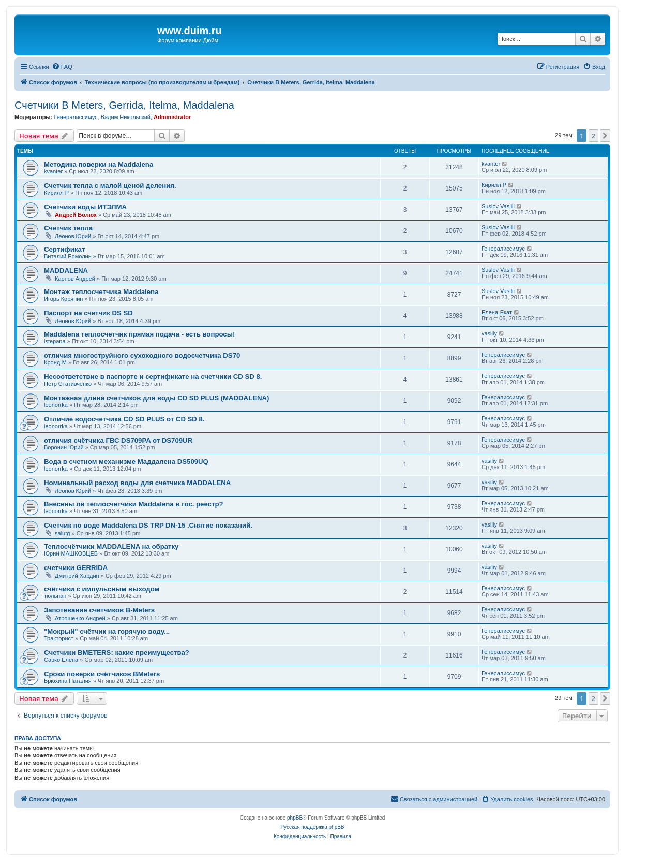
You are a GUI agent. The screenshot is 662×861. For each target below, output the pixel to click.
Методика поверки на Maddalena (98, 164)
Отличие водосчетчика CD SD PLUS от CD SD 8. (124, 419)
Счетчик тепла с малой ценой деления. (110, 185)
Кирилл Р (56, 192)
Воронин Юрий (64, 447)
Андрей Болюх (76, 215)
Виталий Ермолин (68, 256)
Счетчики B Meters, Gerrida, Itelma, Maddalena (124, 105)
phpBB (295, 818)
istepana (55, 341)
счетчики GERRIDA (76, 568)
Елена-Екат (497, 312)
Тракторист (58, 638)
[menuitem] (62, 67)
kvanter (53, 171)
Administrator (172, 117)
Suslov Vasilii (498, 206)
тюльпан (55, 596)
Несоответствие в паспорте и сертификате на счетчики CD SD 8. (153, 377)
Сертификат (64, 249)
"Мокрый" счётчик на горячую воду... (107, 631)
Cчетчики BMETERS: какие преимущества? (116, 652)
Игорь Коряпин (63, 299)
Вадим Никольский (126, 117)
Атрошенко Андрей (80, 618)
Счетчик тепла (68, 228)
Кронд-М (55, 362)
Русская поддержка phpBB (312, 827)
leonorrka (56, 405)
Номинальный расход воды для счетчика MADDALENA (137, 483)
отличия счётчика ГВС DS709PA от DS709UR (118, 440)
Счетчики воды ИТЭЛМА (85, 207)
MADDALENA (66, 270)
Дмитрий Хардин (77, 576)
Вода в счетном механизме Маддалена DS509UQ (126, 461)
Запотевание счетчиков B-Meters (99, 610)
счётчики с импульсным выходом (101, 589)
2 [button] (593, 135)
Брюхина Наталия (68, 681)
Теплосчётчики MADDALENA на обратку (111, 546)
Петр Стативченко (68, 384)
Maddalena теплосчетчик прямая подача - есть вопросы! (139, 334)
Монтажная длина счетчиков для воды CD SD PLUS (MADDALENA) (156, 398)
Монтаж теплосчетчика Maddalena (101, 292)
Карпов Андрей (75, 278)
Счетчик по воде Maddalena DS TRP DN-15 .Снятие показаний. (148, 525)
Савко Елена (61, 659)
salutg (62, 533)
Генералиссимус (75, 117)
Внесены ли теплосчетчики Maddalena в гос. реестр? (133, 504)
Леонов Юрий (73, 236)
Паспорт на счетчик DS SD (88, 313)
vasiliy (489, 333)
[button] (605, 135)
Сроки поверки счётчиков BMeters (102, 674)
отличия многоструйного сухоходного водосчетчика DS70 (142, 355)
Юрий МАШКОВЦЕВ (71, 553)
